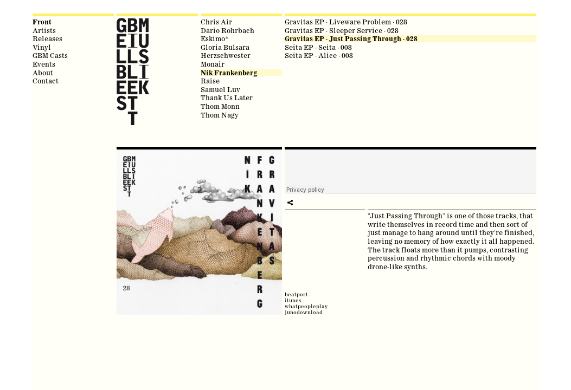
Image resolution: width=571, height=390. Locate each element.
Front (42, 22)
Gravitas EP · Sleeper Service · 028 (342, 30)
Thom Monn (220, 106)
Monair (212, 64)
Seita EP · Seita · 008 (318, 47)
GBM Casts (50, 55)
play (290, 202)
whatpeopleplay (306, 306)
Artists (44, 30)
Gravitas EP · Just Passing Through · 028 (351, 39)
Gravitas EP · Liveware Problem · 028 (346, 21)
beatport (296, 294)
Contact (46, 80)
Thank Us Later (227, 97)
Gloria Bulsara (225, 47)
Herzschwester (226, 55)
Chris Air (216, 21)
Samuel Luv (220, 89)
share (301, 202)
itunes (293, 300)
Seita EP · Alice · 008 (319, 55)
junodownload (304, 312)
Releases (47, 38)
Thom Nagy (220, 115)
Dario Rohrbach (227, 30)
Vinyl (42, 47)
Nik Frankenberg (229, 73)
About (43, 72)
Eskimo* (215, 38)
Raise (210, 80)
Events (44, 64)
